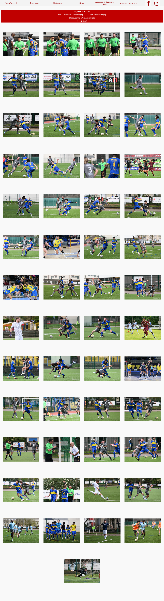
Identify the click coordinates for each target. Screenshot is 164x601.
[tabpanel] (82, 16)
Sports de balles (12, 5)
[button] (21, 44)
